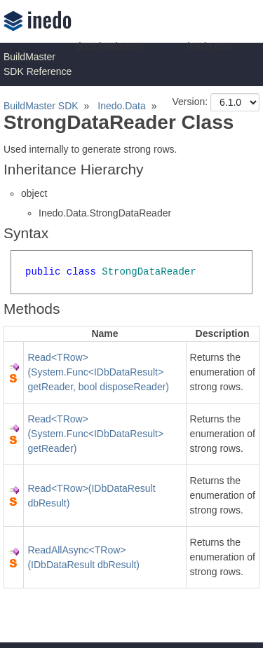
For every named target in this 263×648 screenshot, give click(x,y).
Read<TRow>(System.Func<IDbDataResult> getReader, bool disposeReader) (98, 372)
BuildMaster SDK (41, 105)
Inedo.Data (121, 105)
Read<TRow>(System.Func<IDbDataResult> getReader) (95, 433)
